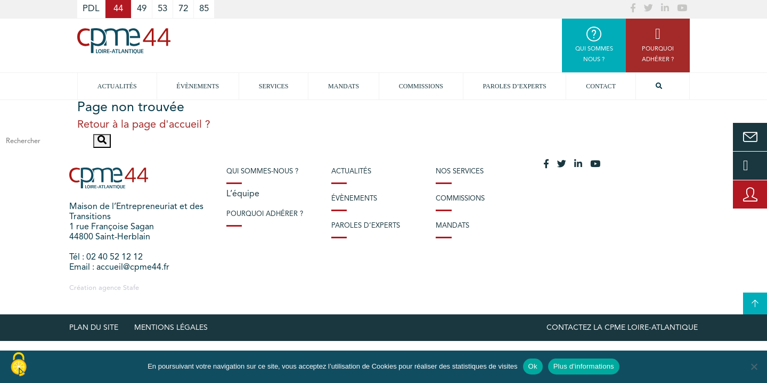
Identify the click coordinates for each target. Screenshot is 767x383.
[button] (102, 141)
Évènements (197, 86)
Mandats (343, 86)
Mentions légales (171, 327)
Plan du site (93, 327)
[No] (753, 366)
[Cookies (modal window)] (18, 365)
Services (274, 86)
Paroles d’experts (514, 86)
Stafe (131, 288)
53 (162, 8)
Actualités (117, 86)
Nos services (460, 171)
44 (118, 8)
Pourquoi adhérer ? (264, 214)
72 (183, 8)
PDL (91, 8)
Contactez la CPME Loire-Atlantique (622, 327)
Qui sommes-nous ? (262, 171)
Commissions (421, 86)
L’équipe (242, 194)
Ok (532, 366)
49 (141, 8)
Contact (601, 86)
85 (204, 8)
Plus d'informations (583, 366)
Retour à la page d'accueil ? (143, 125)
